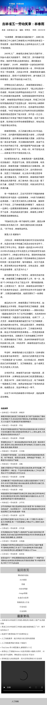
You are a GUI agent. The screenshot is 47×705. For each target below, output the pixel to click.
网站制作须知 (23, 575)
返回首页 (23, 570)
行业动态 (23, 607)
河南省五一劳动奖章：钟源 (12, 490)
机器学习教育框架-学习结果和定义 (15, 634)
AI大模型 (23, 580)
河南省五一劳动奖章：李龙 (12, 425)
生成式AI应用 (23, 598)
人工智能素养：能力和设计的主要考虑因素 (18, 638)
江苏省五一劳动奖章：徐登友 (13, 554)
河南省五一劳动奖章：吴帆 (12, 464)
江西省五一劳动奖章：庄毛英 (13, 528)
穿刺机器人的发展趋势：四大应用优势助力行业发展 (22, 659)
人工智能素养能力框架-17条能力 (14, 643)
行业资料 (23, 611)
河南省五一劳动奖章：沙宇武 (13, 503)
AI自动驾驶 (23, 589)
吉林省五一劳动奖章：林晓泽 (13, 412)
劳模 (23, 584)
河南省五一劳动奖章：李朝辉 (13, 438)
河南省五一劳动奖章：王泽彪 (13, 451)
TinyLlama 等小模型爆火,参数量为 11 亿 (17, 647)
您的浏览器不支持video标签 (23, 677)
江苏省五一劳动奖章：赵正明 (13, 515)
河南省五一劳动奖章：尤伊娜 (13, 477)
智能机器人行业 (23, 602)
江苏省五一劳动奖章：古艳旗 (13, 541)
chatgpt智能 (23, 593)
